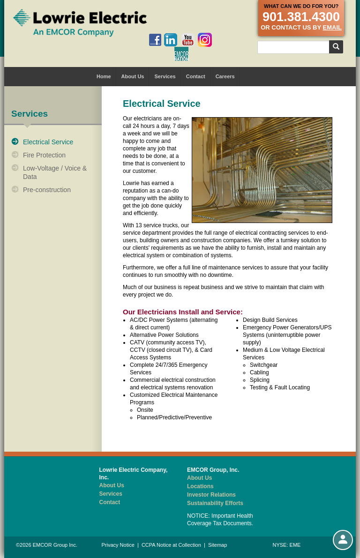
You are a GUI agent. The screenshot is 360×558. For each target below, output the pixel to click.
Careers (225, 76)
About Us (132, 76)
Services (164, 76)
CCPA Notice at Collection (171, 545)
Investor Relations (211, 494)
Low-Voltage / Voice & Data (55, 172)
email (332, 27)
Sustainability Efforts (215, 503)
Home (104, 76)
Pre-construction (47, 189)
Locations (200, 486)
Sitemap (217, 545)
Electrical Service (48, 142)
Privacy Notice (118, 545)
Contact (195, 76)
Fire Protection (44, 155)
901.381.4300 (301, 17)
